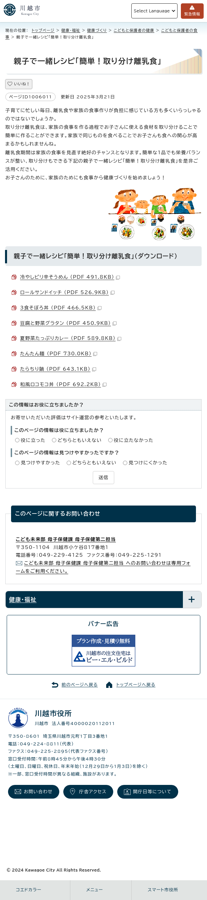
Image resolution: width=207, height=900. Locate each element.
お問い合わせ (38, 791)
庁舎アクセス (93, 791)
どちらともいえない (80, 440)
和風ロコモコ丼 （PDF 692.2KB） (63, 384)
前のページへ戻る (80, 685)
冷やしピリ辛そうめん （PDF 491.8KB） (70, 277)
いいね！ (22, 84)
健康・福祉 (70, 30)
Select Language (152, 11)
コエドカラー (29, 890)
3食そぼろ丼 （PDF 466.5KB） (60, 307)
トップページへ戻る (135, 685)
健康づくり (97, 30)
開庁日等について (152, 791)
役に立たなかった (134, 440)
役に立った (33, 440)
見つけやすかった (40, 462)
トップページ (43, 30)
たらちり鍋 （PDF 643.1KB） (58, 369)
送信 (103, 477)
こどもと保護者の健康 (134, 30)
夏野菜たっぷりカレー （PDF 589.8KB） (70, 338)
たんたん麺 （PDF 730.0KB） (58, 353)
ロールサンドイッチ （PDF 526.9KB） (67, 292)
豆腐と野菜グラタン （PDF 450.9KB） (68, 323)
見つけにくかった (148, 462)
